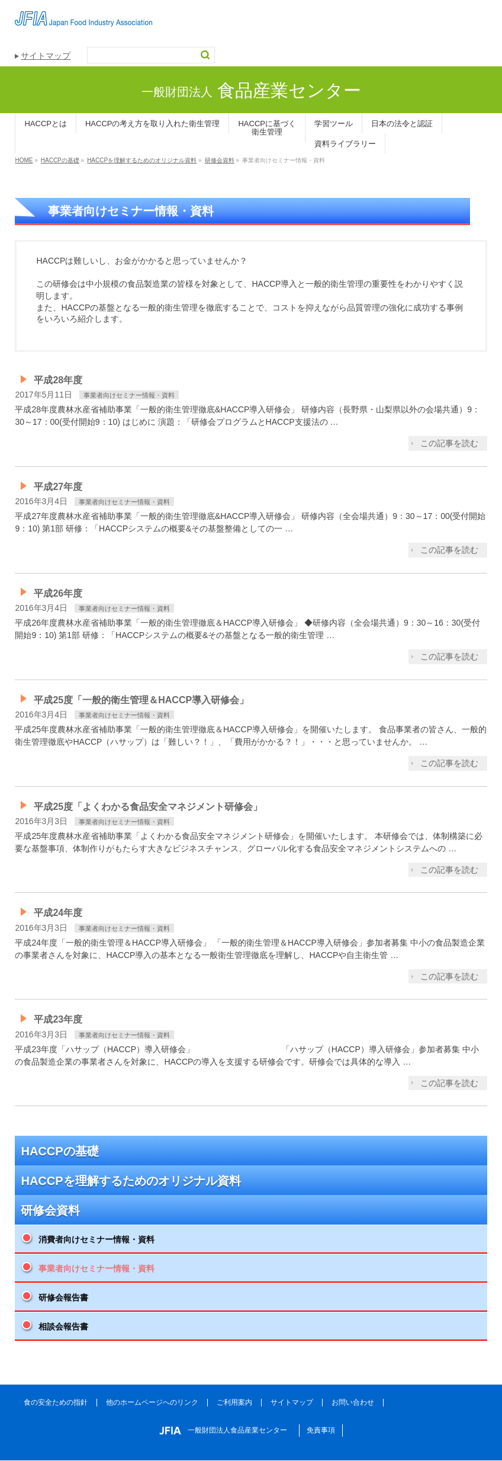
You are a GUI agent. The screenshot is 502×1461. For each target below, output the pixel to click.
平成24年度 (58, 913)
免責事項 (321, 1430)
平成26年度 (58, 593)
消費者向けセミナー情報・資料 (96, 1239)
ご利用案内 (234, 1402)
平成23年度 (58, 1019)
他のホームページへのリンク (152, 1402)
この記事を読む (449, 443)
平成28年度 (58, 380)
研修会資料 (50, 1210)
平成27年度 (58, 487)
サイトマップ (45, 55)
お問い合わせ (353, 1402)
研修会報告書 (63, 1297)
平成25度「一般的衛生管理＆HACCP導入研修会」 (141, 700)
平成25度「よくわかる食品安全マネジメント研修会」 (148, 807)
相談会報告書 (63, 1326)
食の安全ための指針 (56, 1402)
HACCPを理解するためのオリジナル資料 (130, 1180)
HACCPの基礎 (59, 1151)
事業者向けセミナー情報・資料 (129, 395)
